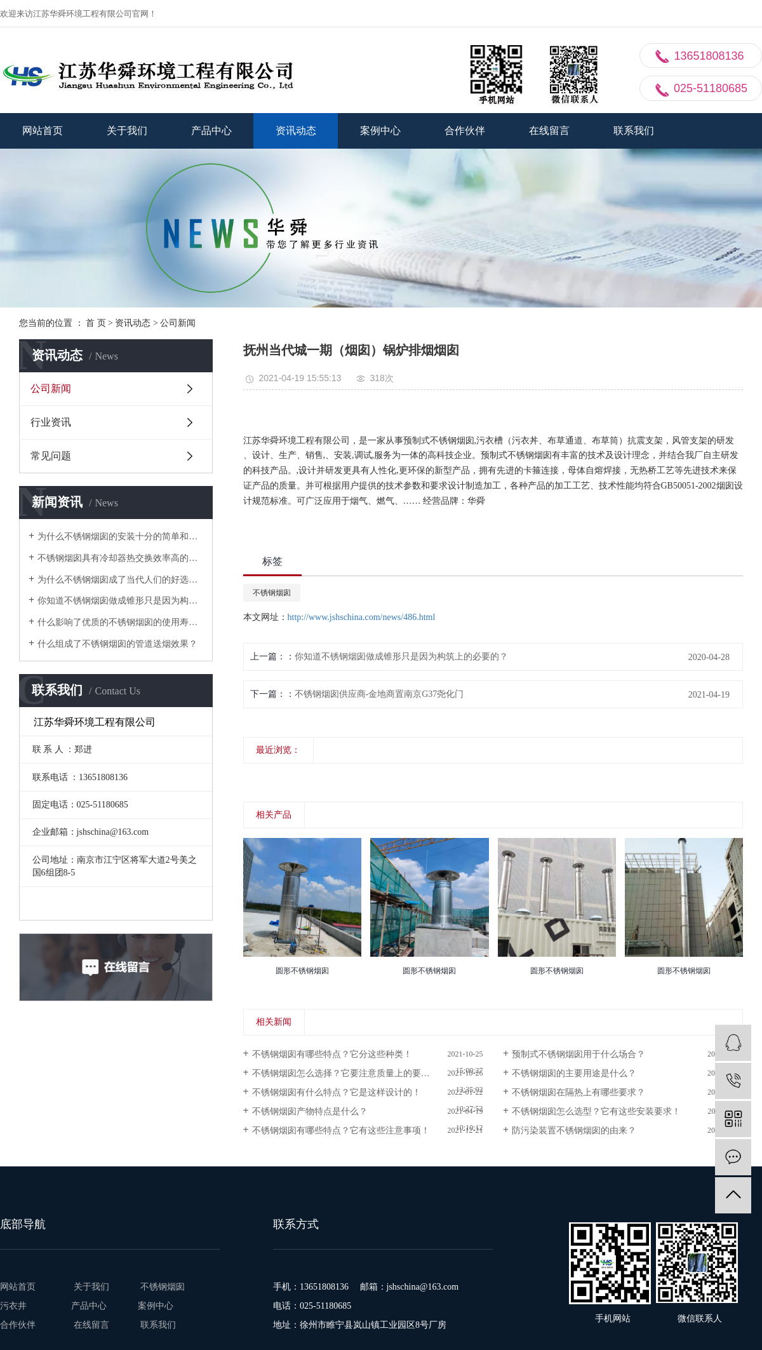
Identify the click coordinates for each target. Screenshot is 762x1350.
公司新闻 (178, 323)
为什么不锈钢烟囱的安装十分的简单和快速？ (120, 536)
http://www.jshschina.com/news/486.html (362, 617)
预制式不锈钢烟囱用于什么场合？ (578, 1054)
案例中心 (380, 130)
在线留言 (549, 130)
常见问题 (50, 455)
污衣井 (21, 1306)
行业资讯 (50, 422)
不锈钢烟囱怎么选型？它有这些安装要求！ (596, 1111)
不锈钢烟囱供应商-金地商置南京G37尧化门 (379, 694)
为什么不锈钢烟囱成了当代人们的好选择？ (120, 579)
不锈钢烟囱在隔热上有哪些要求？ (578, 1092)
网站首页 (42, 130)
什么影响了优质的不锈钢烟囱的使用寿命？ (120, 622)
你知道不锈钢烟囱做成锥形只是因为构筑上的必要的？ (120, 600)
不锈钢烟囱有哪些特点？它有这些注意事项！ (341, 1130)
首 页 (96, 323)
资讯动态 (296, 130)
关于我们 (127, 130)
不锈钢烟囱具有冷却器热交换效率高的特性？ (120, 558)
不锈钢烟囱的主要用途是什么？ (574, 1073)
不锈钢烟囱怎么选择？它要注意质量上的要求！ (345, 1073)
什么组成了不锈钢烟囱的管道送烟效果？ (117, 644)
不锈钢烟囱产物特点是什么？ (310, 1111)
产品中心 (211, 130)
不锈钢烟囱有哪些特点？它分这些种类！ (332, 1054)
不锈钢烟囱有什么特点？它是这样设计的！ (336, 1092)
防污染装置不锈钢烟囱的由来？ (574, 1130)
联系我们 (633, 130)
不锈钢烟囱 (272, 592)
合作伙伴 (464, 130)
